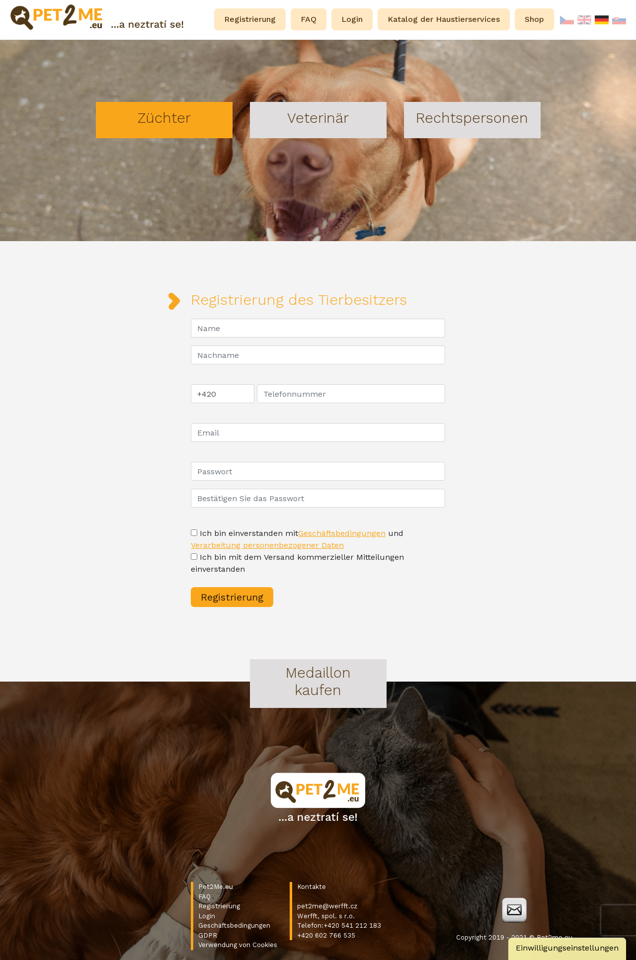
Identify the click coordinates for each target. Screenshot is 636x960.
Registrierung (219, 906)
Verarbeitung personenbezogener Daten (267, 545)
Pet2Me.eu (215, 886)
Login (206, 916)
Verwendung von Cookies (237, 945)
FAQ (204, 896)
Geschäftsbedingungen (342, 533)
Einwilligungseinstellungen (567, 948)
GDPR (207, 935)
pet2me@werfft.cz (327, 906)
